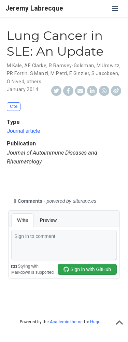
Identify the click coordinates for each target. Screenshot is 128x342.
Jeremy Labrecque (34, 8)
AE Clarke (35, 65)
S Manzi (39, 73)
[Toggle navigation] (115, 8)
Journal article (23, 131)
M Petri (59, 73)
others (34, 81)
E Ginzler (79, 73)
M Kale (14, 65)
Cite (13, 106)
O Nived (15, 81)
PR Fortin (17, 73)
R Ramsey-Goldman (71, 65)
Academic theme (66, 321)
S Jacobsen (104, 73)
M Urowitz (108, 65)
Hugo (95, 321)
